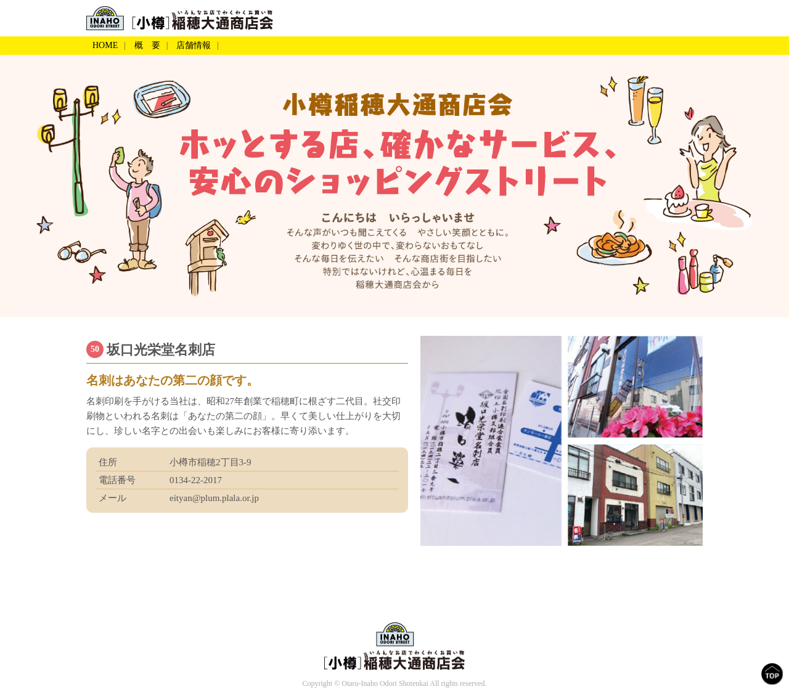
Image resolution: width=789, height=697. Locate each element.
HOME (105, 45)
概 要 (147, 45)
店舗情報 (193, 45)
